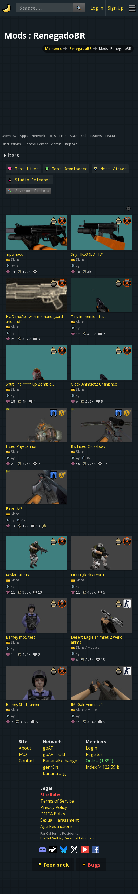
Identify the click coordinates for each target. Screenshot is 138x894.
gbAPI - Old (54, 754)
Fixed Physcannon (21, 446)
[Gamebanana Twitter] (74, 849)
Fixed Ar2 (14, 508)
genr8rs (51, 767)
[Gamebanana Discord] (42, 849)
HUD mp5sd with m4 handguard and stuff (34, 319)
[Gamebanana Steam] (53, 849)
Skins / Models (85, 647)
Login (91, 748)
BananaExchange (60, 761)
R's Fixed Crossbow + (90, 446)
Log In (96, 8)
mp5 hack (14, 254)
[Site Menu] (132, 8)
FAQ (23, 754)
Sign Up (115, 8)
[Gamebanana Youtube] (85, 849)
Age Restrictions (56, 826)
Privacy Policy (53, 807)
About (25, 748)
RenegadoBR (80, 48)
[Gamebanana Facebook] (95, 849)
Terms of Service (57, 801)
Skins (13, 259)
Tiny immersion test (88, 316)
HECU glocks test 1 (88, 574)
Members (53, 48)
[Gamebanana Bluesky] (63, 849)
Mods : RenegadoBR (115, 48)
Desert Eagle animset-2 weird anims (97, 640)
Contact (26, 761)
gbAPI (49, 748)
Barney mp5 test (20, 637)
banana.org (54, 773)
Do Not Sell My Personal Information (69, 838)
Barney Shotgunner (23, 704)
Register (94, 754)
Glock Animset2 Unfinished (94, 384)
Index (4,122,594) (102, 767)
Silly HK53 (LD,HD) (87, 254)
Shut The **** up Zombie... (30, 384)
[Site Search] (79, 7)
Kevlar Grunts (17, 574)
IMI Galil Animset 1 (87, 704)
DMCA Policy (52, 814)
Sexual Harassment (59, 820)
